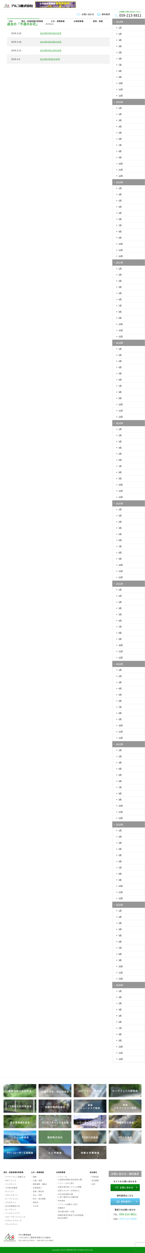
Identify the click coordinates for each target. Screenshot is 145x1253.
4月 (120, 46)
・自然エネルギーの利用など (68, 1190)
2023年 (119, 744)
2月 (120, 33)
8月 (120, 71)
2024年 (119, 824)
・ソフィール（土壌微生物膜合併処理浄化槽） (69, 1178)
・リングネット (10, 1184)
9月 (120, 77)
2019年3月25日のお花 (50, 33)
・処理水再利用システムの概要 (69, 1187)
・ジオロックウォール (13, 1220)
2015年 (119, 101)
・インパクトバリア (12, 1213)
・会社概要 (94, 1180)
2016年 (119, 182)
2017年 (119, 262)
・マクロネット (10, 1202)
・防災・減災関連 (38, 1198)
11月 (121, 89)
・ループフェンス (11, 1198)
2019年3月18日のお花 (50, 41)
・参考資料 (60, 1200)
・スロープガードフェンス (14, 1217)
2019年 (119, 423)
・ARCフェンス (10, 1180)
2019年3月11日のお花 (50, 50)
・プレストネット (11, 1224)
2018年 (119, 342)
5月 (120, 52)
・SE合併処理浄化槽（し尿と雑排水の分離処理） (68, 1195)
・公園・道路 (36, 1180)
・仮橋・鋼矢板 (37, 1191)
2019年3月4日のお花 (50, 59)
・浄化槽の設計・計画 (65, 1211)
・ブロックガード (11, 1195)
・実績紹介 (60, 1208)
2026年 (119, 984)
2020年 (119, 503)
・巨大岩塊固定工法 (12, 1206)
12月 (121, 95)
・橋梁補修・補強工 (39, 1184)
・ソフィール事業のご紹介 (67, 1204)
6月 (120, 58)
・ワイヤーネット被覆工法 (14, 1177)
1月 (120, 27)
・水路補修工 (36, 1188)
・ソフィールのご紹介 (65, 1183)
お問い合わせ (88, 14)
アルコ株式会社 (24, 1234)
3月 (120, 40)
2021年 (119, 583)
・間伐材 (34, 1202)
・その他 (34, 1206)
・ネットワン (9, 1191)
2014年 (119, 21)
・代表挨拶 (94, 1177)
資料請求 (106, 14)
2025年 (119, 904)
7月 (120, 64)
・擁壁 (34, 1177)
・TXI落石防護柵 (10, 1188)
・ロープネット (10, 1209)
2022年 (119, 663)
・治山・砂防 (36, 1195)
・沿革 (92, 1184)
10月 (121, 83)
